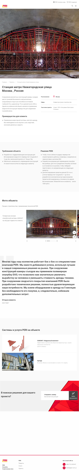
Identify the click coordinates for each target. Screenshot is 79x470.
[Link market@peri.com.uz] (70, 468)
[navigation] (59, 396)
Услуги (20, 466)
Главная (4, 82)
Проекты (12, 82)
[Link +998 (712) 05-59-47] (70, 464)
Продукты (21, 463)
